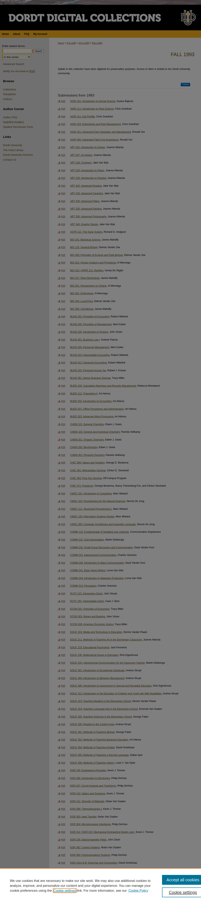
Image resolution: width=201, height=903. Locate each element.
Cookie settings (65, 890)
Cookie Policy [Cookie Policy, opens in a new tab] (138, 890)
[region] (100, 885)
